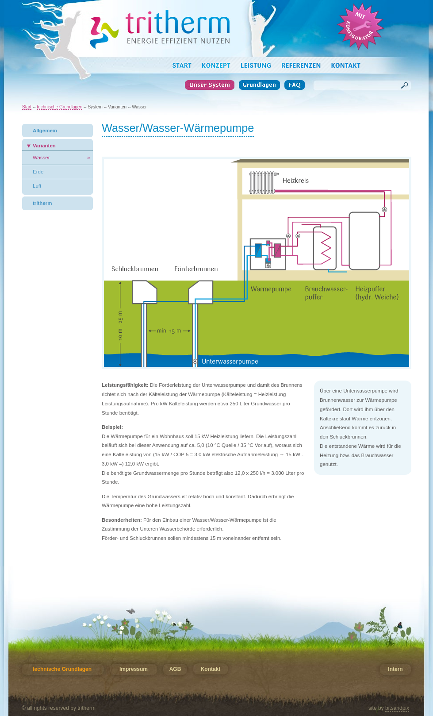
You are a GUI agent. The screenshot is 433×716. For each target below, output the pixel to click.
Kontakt (210, 669)
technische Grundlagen (59, 106)
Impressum (133, 669)
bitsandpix (397, 708)
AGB (175, 669)
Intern (395, 669)
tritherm (42, 203)
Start (26, 106)
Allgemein (45, 130)
